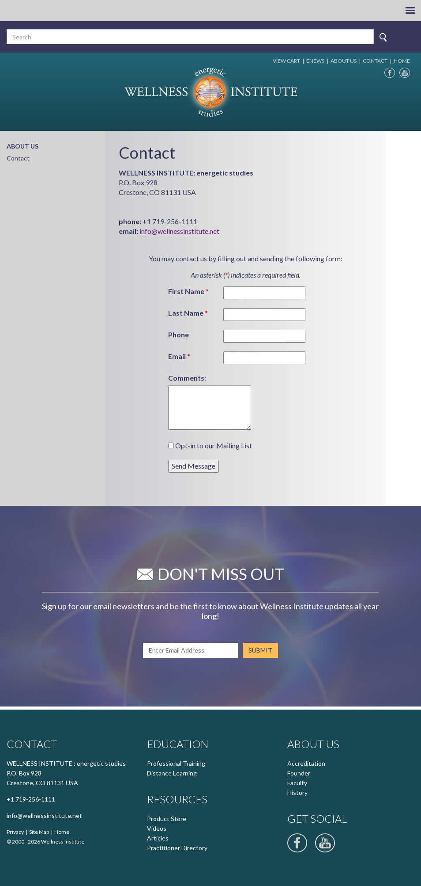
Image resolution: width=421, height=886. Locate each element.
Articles (158, 838)
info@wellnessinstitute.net (179, 231)
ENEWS (315, 60)
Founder (298, 773)
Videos (156, 828)
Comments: (187, 378)
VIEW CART (286, 60)
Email (179, 356)
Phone (178, 334)
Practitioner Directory (177, 848)
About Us (22, 146)
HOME (402, 60)
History (297, 792)
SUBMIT (260, 650)
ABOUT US (344, 60)
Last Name (188, 313)
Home (61, 832)
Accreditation (306, 763)
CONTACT (375, 60)
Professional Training (176, 763)
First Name (188, 291)
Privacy (15, 832)
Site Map (39, 832)
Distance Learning (172, 773)
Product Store (166, 818)
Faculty (297, 783)
